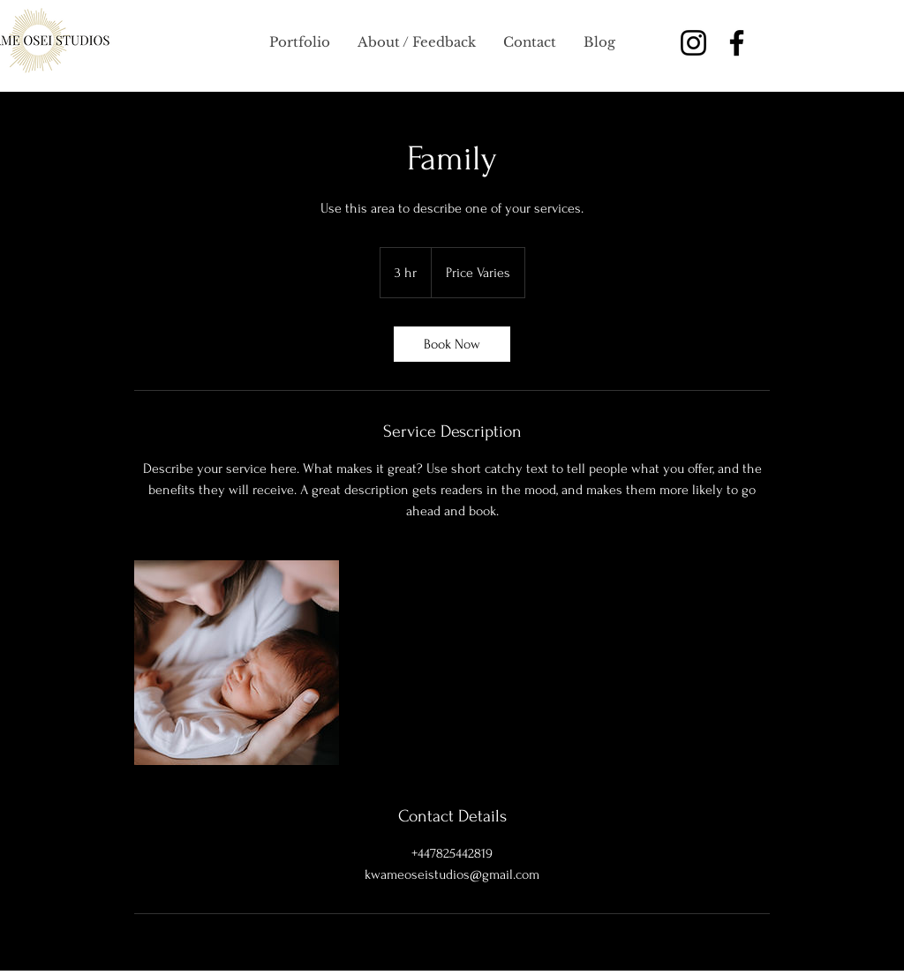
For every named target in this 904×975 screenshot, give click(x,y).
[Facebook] (736, 43)
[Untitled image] (236, 662)
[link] (452, 344)
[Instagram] (693, 43)
